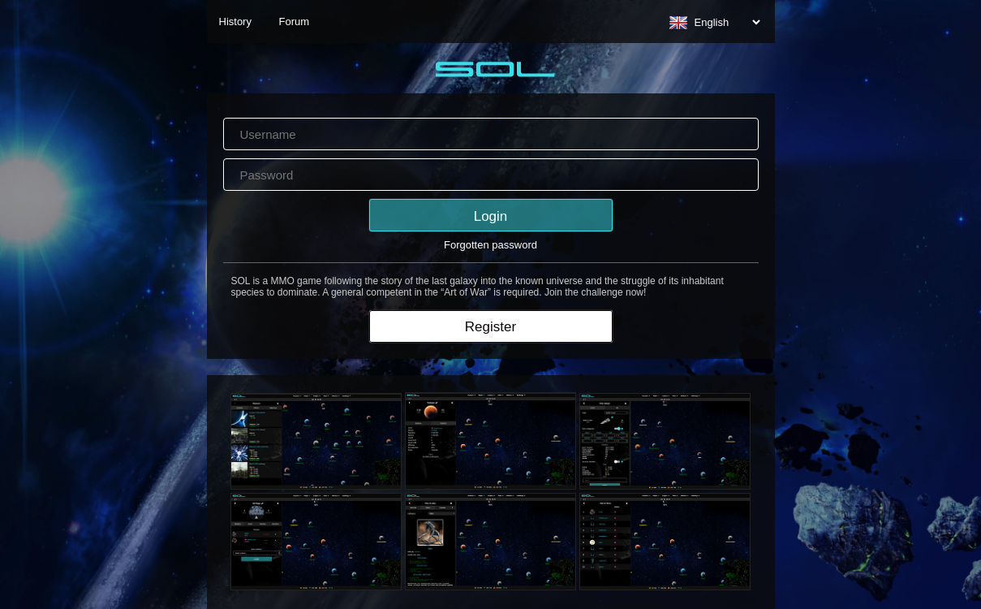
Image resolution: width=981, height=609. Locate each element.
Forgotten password (490, 245)
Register (490, 327)
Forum (294, 21)
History (235, 21)
